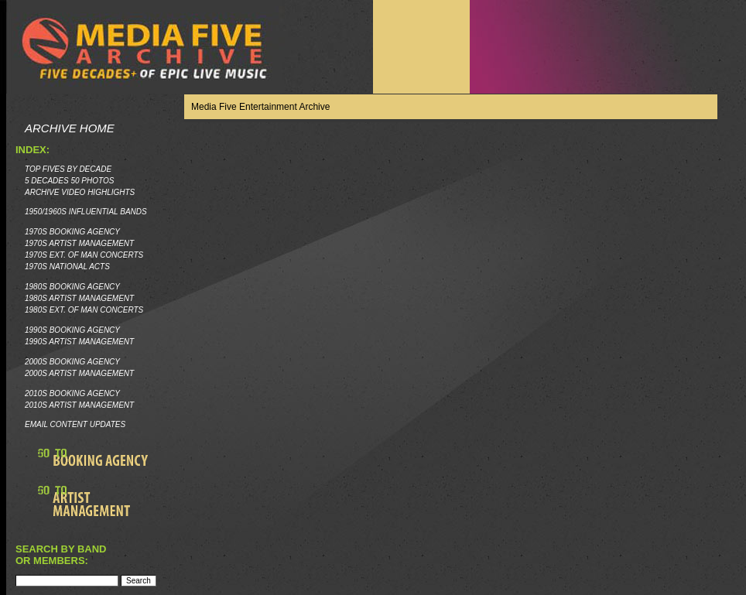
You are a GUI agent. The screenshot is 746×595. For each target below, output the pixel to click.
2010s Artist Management (79, 405)
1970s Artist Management (79, 243)
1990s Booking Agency (72, 330)
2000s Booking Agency (72, 361)
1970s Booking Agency (72, 231)
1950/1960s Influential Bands (86, 211)
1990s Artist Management (79, 341)
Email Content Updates (75, 424)
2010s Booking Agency (72, 393)
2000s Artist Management (79, 373)
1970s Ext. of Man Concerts (84, 255)
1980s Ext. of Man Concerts (84, 310)
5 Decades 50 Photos (69, 180)
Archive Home (70, 128)
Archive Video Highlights (80, 192)
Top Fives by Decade (68, 169)
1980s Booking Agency (72, 286)
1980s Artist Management (79, 298)
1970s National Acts (67, 266)
